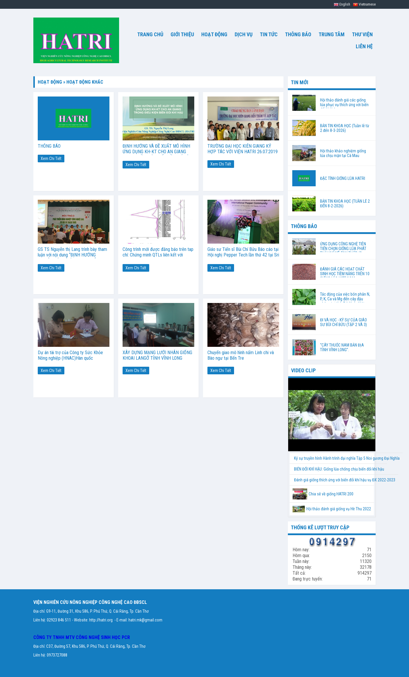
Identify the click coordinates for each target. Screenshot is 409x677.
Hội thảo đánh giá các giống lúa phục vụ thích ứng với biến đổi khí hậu (344, 103)
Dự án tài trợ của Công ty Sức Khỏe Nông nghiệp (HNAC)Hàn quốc (70, 355)
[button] (331, 414)
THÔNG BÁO (49, 146)
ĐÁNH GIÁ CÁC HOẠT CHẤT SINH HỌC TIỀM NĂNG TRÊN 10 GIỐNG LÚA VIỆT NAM (345, 274)
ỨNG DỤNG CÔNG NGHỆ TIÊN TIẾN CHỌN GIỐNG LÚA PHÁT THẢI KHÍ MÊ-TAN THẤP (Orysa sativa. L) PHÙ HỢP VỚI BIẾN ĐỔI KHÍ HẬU (344, 247)
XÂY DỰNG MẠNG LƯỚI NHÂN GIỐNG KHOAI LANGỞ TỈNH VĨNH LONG (157, 355)
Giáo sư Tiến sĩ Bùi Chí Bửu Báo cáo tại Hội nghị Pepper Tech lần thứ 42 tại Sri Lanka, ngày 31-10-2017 (243, 255)
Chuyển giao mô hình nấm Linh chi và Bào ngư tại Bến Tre (240, 355)
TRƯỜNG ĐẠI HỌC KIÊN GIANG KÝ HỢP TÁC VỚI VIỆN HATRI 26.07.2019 (242, 148)
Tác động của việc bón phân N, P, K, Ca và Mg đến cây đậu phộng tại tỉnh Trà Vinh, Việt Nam (345, 301)
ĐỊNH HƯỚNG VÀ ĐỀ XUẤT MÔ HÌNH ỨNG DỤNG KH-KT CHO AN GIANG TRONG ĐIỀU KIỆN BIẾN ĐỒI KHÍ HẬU (157, 151)
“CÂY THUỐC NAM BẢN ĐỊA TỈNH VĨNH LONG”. (342, 347)
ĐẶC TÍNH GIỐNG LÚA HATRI (342, 178)
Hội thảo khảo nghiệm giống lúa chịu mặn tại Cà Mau (343, 153)
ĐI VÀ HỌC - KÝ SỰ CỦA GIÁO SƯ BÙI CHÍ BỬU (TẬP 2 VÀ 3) (343, 322)
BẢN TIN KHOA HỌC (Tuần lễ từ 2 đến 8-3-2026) (344, 128)
